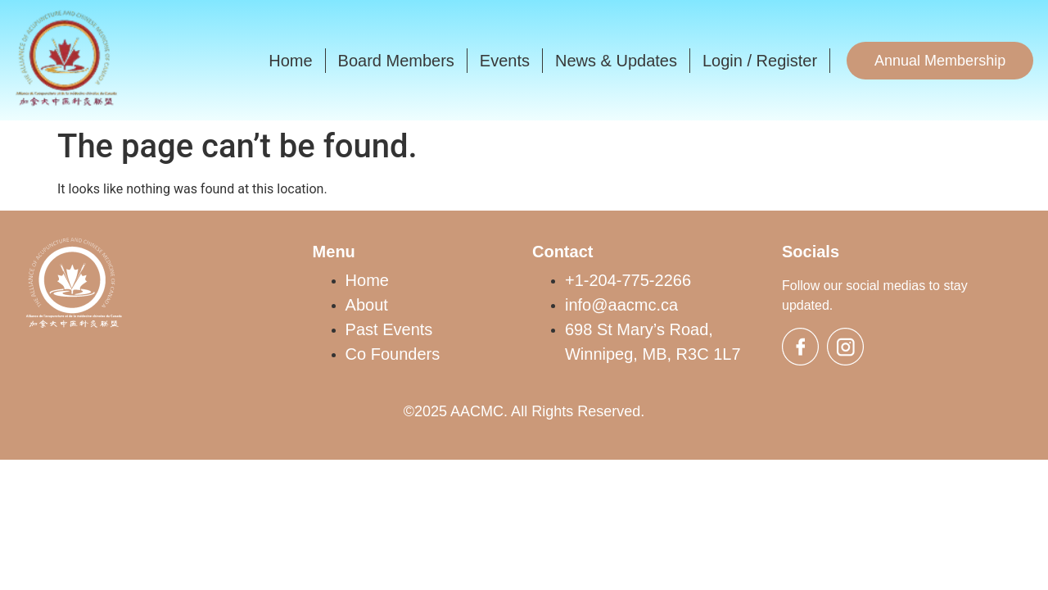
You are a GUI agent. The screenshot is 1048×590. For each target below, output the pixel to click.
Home (290, 61)
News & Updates (616, 61)
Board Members (396, 61)
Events (505, 61)
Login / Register (759, 61)
